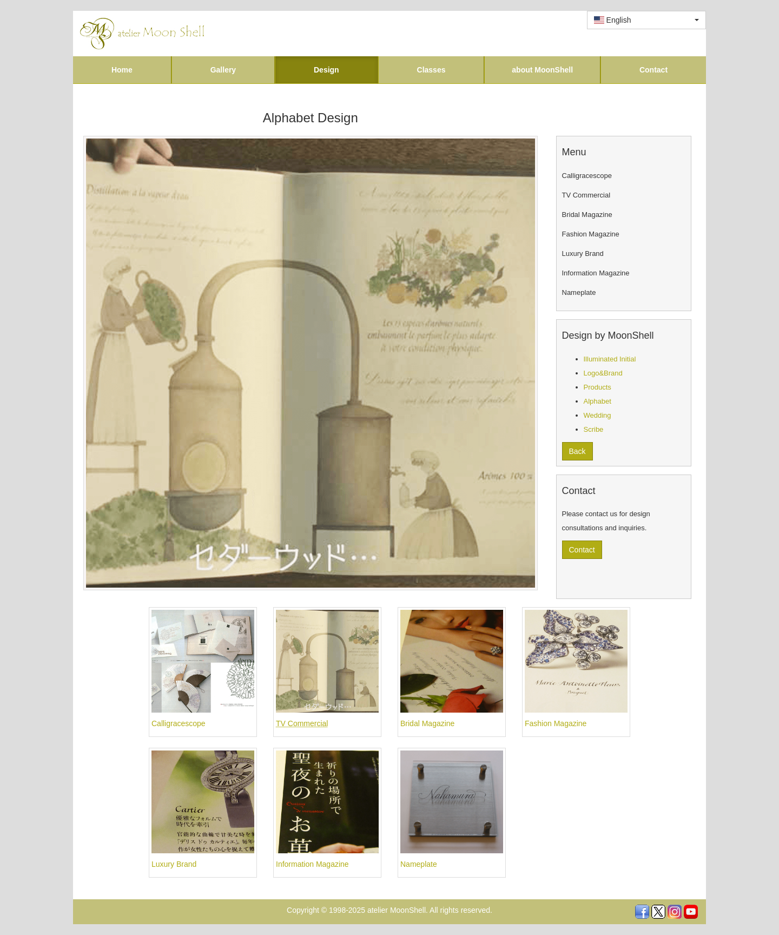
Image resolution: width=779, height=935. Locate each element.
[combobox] (646, 20)
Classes (431, 69)
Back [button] (577, 451)
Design (326, 69)
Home (122, 69)
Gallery (223, 69)
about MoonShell (542, 69)
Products (597, 387)
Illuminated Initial (610, 359)
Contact (653, 69)
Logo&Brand (603, 373)
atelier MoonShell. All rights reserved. (429, 910)
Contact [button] (582, 549)
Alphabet (597, 401)
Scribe (594, 429)
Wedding (597, 415)
